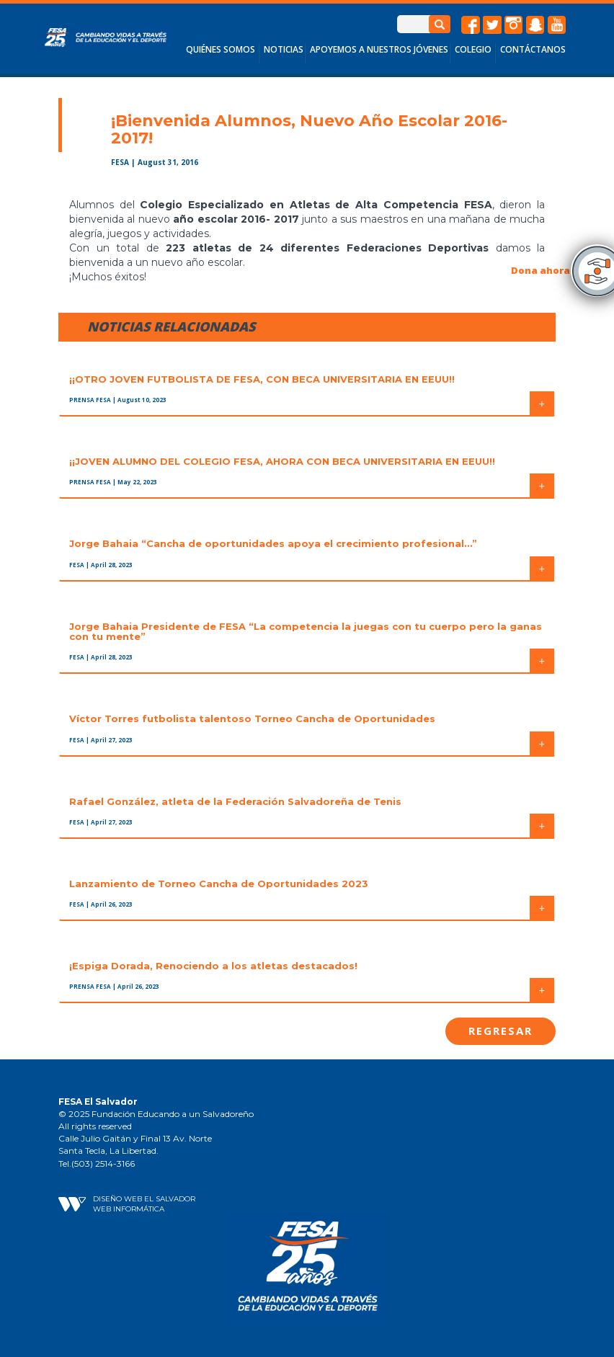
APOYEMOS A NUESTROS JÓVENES (379, 49)
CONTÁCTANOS (533, 49)
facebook (470, 25)
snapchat (535, 25)
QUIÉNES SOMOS (220, 49)
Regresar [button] (500, 1030)
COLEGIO (473, 49)
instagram (513, 25)
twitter (492, 25)
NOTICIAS (283, 49)
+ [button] (542, 403)
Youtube (557, 25)
